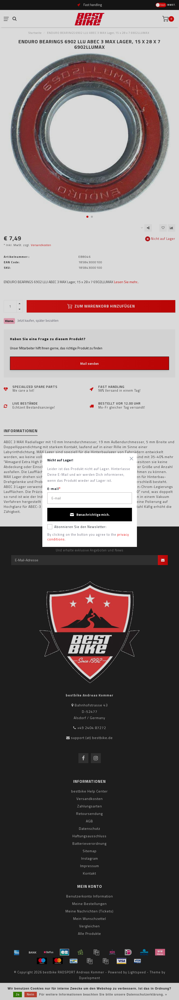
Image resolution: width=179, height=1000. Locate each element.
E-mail (54, 488)
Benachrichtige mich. (89, 514)
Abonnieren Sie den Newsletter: (77, 526)
